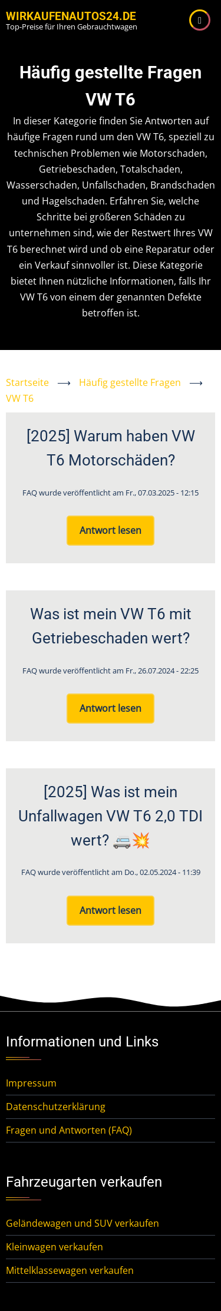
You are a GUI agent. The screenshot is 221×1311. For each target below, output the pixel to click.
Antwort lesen (110, 530)
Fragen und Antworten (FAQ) (69, 1130)
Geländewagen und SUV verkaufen (82, 1223)
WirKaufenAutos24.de (71, 16)
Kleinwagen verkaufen (54, 1246)
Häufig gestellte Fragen (130, 382)
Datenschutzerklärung (55, 1106)
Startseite (27, 382)
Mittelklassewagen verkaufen (70, 1270)
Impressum (31, 1082)
